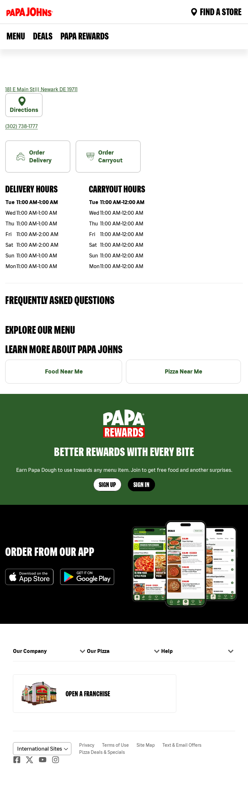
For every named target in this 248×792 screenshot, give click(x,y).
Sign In (141, 484)
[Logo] (31, 11)
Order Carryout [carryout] (104, 156)
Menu (15, 35)
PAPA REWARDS (84, 35)
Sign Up (107, 484)
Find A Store (216, 11)
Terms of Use (115, 745)
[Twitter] (32, 759)
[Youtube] (45, 760)
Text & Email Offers (182, 745)
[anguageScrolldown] (41, 749)
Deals (43, 35)
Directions (24, 104)
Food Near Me (64, 371)
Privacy (86, 745)
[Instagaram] (58, 760)
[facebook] (19, 760)
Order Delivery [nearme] (34, 156)
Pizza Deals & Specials (102, 752)
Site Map (146, 745)
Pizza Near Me (183, 371)
